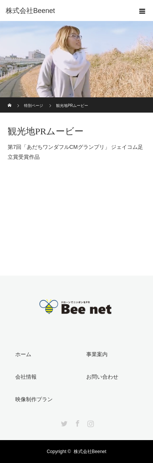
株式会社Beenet (90, 451)
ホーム (23, 354)
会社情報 (26, 377)
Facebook (76, 422)
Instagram (89, 422)
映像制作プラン (34, 399)
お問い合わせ (102, 377)
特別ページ (33, 105)
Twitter (63, 422)
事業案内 (97, 354)
